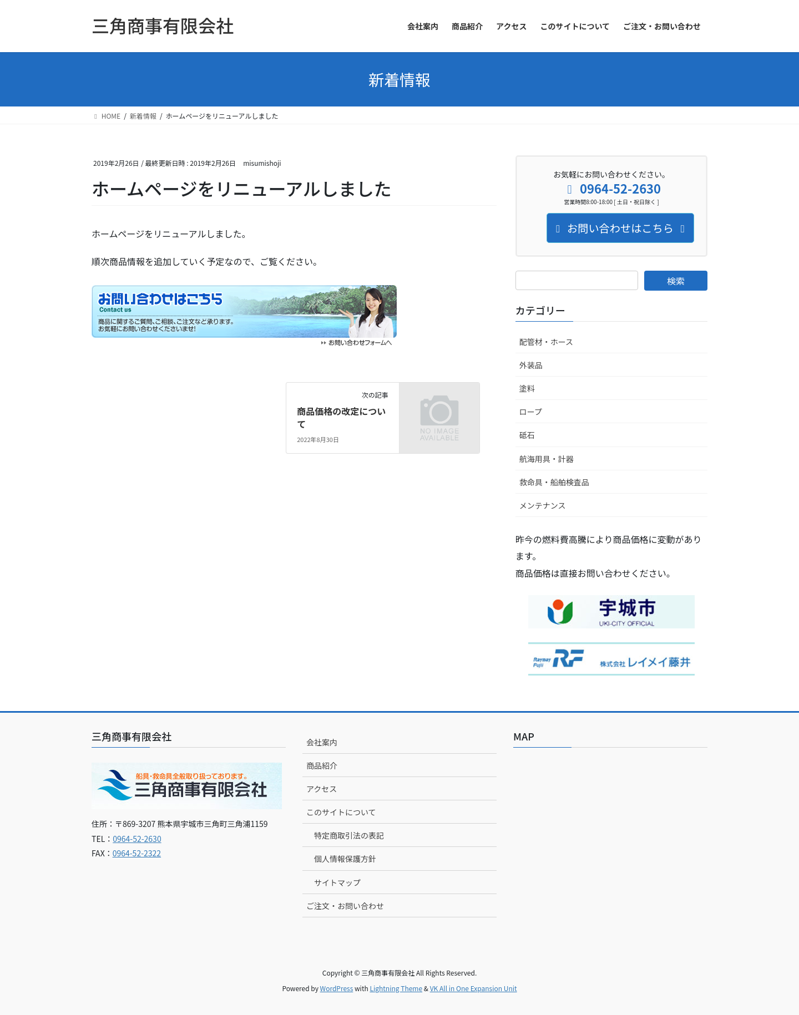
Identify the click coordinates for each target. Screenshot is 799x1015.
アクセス (321, 788)
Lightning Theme (396, 988)
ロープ (530, 411)
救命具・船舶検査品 (554, 482)
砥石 (527, 434)
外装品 (531, 365)
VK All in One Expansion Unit (473, 988)
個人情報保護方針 (345, 858)
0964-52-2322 (137, 853)
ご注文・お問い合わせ (345, 905)
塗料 (527, 388)
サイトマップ (337, 882)
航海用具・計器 (546, 458)
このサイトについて (341, 812)
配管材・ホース (546, 341)
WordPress (336, 988)
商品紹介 (321, 765)
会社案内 (321, 742)
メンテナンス (542, 505)
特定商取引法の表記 (349, 835)
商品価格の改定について (341, 417)
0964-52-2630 (137, 838)
